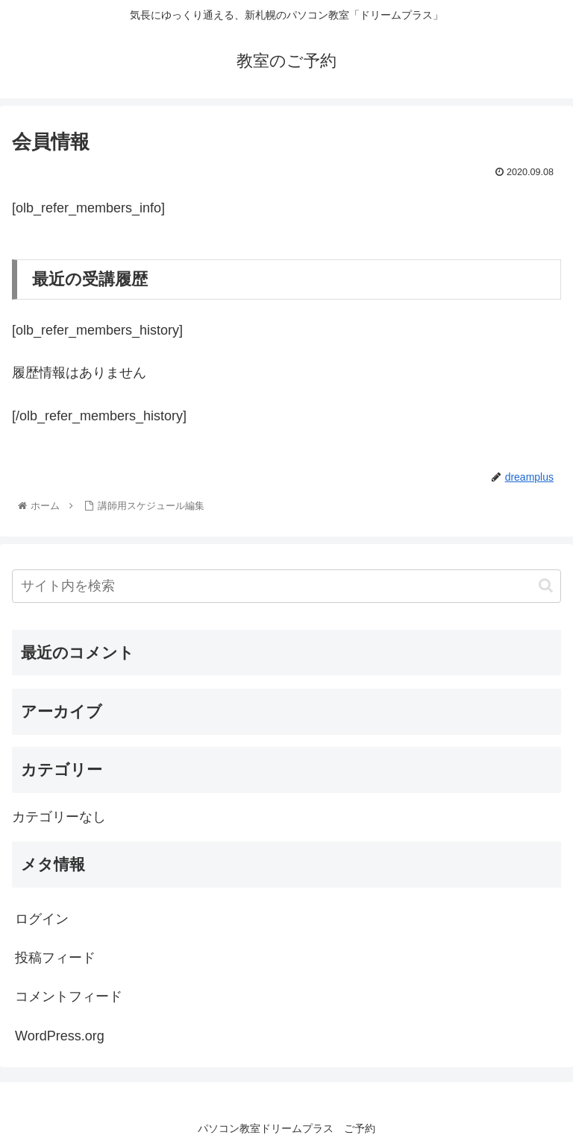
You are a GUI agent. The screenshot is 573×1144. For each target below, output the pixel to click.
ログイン (42, 918)
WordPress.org (59, 1035)
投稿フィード (55, 957)
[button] (546, 585)
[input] (286, 586)
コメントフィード (68, 996)
